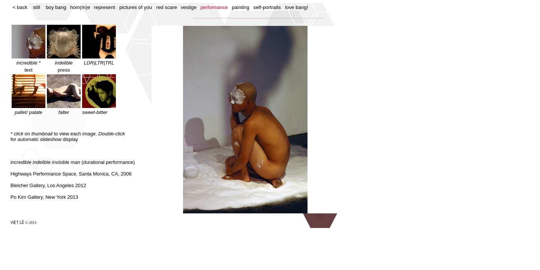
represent (104, 7)
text (28, 70)
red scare (166, 7)
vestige (188, 7)
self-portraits (267, 7)
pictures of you (135, 7)
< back (20, 7)
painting (240, 7)
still (36, 7)
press (64, 70)
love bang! (296, 7)
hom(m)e (80, 7)
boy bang (56, 7)
